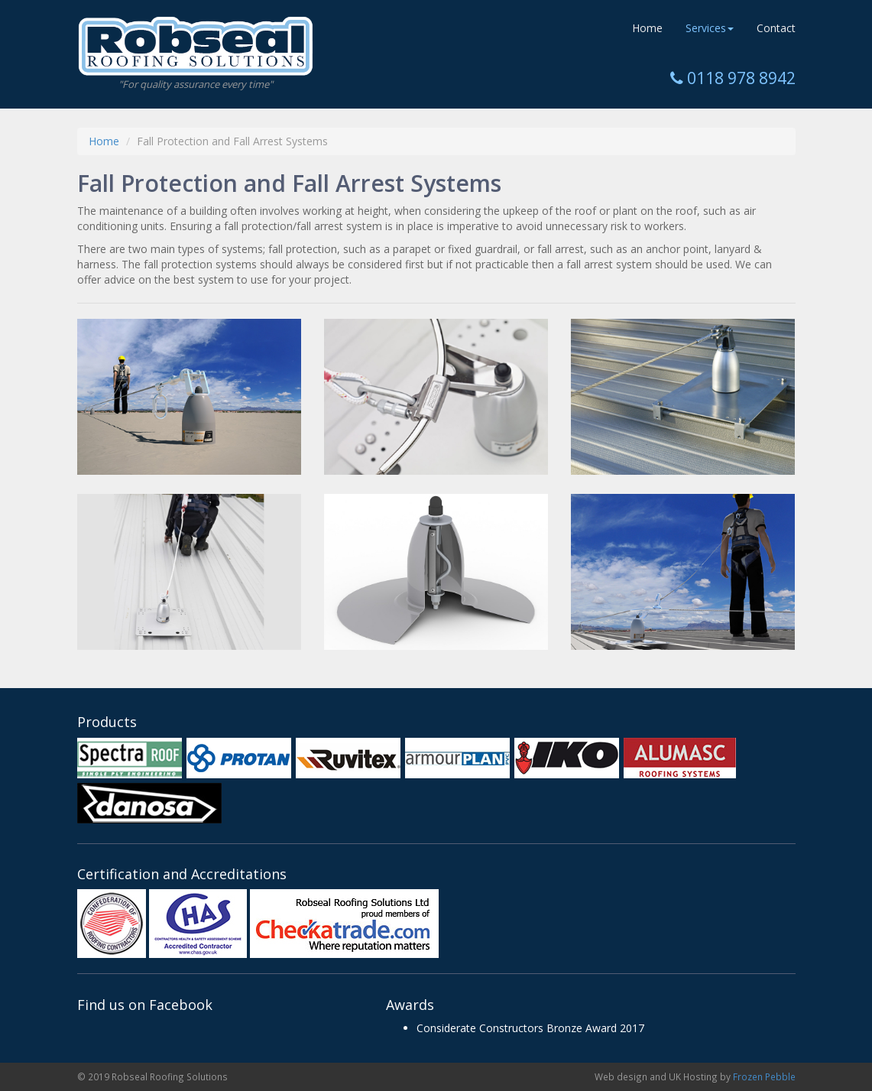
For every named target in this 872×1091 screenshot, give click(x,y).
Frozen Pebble (764, 1076)
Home (647, 28)
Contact (776, 28)
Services (710, 28)
